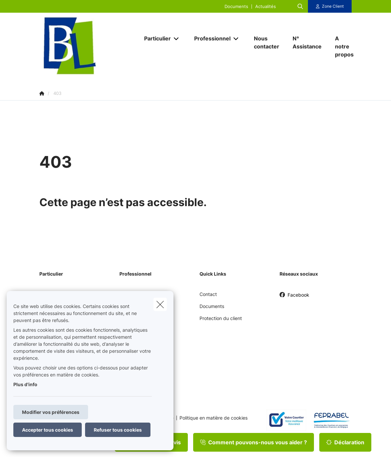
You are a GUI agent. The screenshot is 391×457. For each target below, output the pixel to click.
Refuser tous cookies (118, 430)
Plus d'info (25, 384)
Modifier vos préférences (50, 412)
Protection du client (221, 318)
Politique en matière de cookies (213, 418)
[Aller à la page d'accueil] (87, 46)
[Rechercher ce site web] (300, 6)
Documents (236, 6)
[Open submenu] (176, 38)
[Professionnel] (209, 38)
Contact (208, 294)
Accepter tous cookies (47, 430)
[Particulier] (154, 38)
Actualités (265, 6)
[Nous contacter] (266, 42)
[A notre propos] (341, 46)
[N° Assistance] (307, 42)
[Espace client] (330, 6)
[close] (160, 304)
